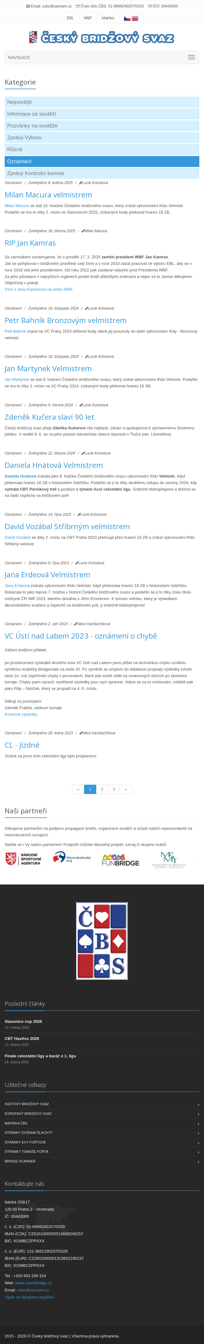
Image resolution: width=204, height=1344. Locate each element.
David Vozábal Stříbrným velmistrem (67, 526)
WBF (88, 18)
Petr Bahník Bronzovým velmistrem (66, 320)
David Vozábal (18, 537)
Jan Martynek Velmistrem (48, 368)
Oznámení (19, 161)
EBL (70, 18)
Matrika (108, 18)
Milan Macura (17, 205)
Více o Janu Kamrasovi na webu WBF (39, 289)
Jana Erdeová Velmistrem (47, 574)
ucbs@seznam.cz (57, 6)
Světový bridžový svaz (27, 1104)
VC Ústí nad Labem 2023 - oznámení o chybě (81, 635)
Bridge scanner (20, 1161)
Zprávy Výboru (24, 138)
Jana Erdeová (17, 585)
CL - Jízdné (22, 745)
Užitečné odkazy (25, 1084)
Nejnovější (19, 102)
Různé (14, 149)
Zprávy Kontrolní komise (35, 173)
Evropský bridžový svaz (28, 1113)
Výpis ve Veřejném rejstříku (29, 1297)
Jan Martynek (17, 379)
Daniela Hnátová (20, 476)
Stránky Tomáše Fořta (26, 1151)
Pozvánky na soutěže (32, 126)
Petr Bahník (15, 331)
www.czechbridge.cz (33, 1283)
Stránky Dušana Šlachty (29, 1132)
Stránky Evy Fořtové (25, 1142)
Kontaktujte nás (24, 1183)
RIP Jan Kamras (30, 243)
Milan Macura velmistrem (48, 194)
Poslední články (25, 1003)
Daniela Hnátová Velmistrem (54, 465)
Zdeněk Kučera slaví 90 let (49, 417)
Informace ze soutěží (31, 114)
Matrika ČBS (16, 1123)
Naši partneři (26, 810)
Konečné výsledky (21, 714)
